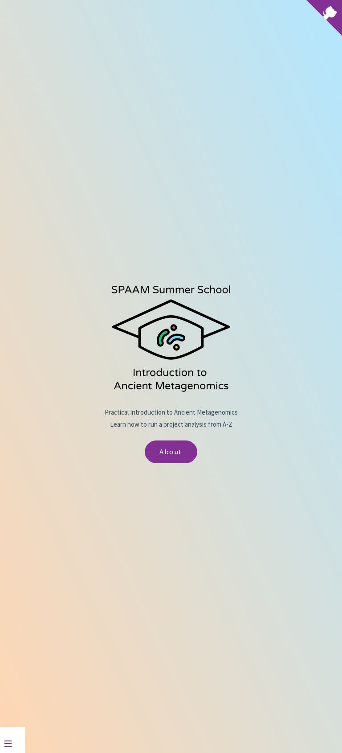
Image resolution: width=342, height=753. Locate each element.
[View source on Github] (324, 18)
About (171, 452)
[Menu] (12, 740)
